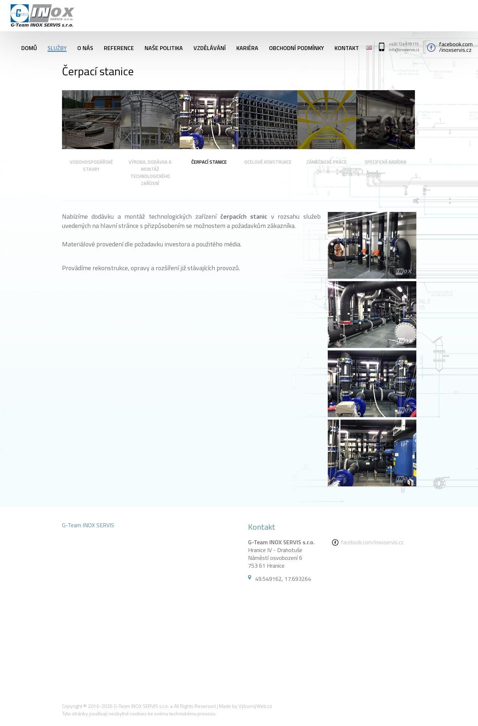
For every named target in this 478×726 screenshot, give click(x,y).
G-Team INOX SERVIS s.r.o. (141, 706)
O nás (85, 47)
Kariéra (247, 47)
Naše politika (164, 47)
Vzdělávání (209, 47)
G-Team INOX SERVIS (88, 525)
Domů (29, 47)
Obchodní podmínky (296, 47)
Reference (119, 47)
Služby (57, 47)
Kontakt (346, 47)
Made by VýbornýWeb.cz (245, 706)
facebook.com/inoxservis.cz (372, 542)
